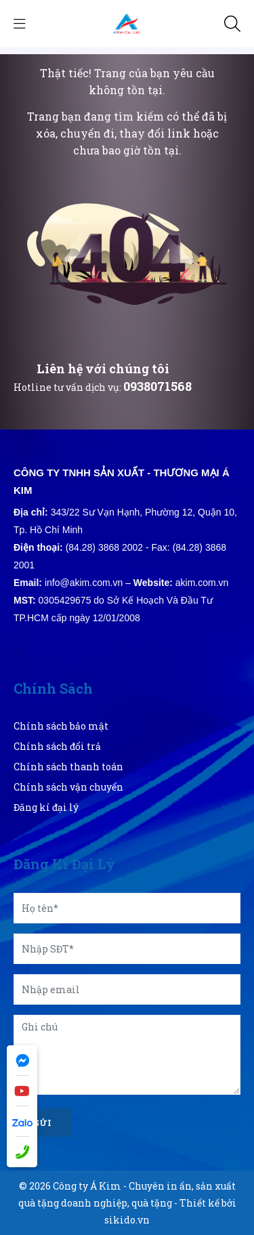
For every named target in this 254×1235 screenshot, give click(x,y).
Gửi (42, 1122)
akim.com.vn (202, 582)
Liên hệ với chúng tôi (103, 368)
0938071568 (157, 386)
